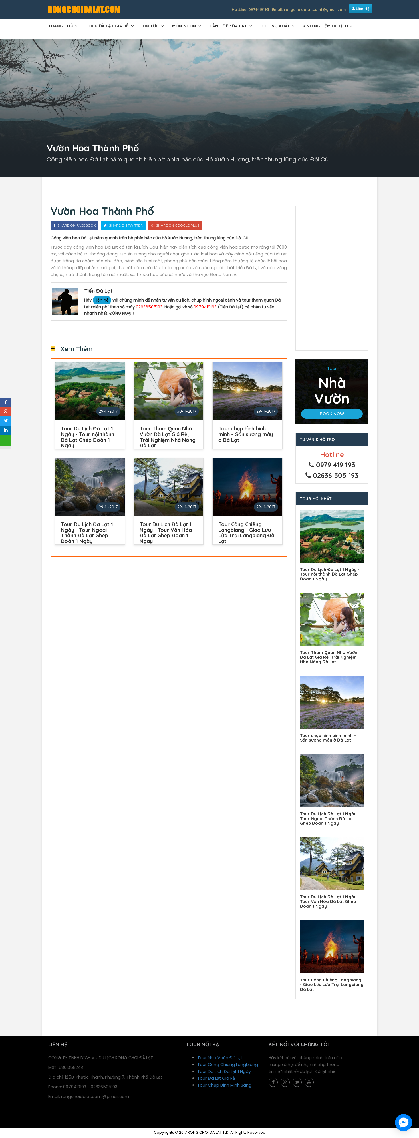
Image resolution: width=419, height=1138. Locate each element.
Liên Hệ (361, 8)
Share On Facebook (75, 228)
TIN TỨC (151, 26)
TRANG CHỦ (61, 26)
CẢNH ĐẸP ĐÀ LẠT (228, 26)
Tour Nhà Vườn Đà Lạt (220, 1059)
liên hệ (102, 302)
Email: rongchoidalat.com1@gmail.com (309, 9)
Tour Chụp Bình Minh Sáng (225, 1086)
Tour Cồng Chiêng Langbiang (228, 1066)
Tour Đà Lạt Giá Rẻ (216, 1079)
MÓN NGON (184, 26)
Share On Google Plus (175, 228)
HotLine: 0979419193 (250, 9)
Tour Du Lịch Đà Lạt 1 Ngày (224, 1072)
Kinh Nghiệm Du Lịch (325, 26)
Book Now (332, 415)
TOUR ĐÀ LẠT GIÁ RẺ (108, 26)
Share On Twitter (123, 228)
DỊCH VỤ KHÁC (275, 26)
